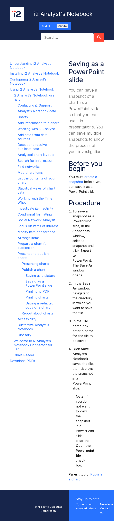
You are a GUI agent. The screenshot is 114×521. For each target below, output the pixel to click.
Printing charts (37, 297)
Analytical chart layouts (36, 155)
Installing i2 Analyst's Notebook (34, 73)
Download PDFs (22, 361)
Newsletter (107, 504)
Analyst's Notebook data (37, 111)
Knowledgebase (86, 508)
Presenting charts (35, 264)
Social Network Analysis (36, 220)
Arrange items (28, 238)
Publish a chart (33, 270)
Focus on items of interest (38, 226)
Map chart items (30, 172)
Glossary (24, 335)
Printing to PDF (37, 291)
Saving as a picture (40, 276)
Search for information (35, 161)
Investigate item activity (35, 208)
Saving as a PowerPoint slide (39, 283)
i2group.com (84, 504)
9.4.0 (55, 26)
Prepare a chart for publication (33, 246)
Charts (23, 117)
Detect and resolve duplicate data (32, 147)
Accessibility (27, 319)
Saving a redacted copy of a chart (39, 305)
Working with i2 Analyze (36, 129)
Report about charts (37, 313)
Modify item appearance (36, 232)
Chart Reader (24, 355)
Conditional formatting (35, 214)
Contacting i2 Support (34, 105)
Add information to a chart (38, 123)
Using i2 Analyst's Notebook (32, 89)
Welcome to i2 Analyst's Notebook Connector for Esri (33, 345)
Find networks (29, 167)
